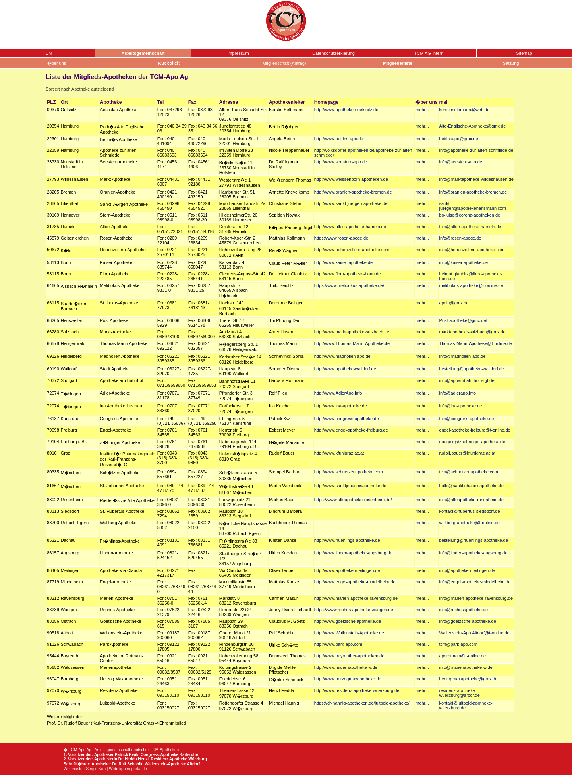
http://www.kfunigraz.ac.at (339, 453)
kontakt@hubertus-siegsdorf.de (469, 511)
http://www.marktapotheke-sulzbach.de (351, 331)
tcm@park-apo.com (458, 644)
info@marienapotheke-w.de (466, 667)
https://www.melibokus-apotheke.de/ (349, 285)
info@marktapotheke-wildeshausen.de (476, 179)
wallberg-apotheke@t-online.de (469, 522)
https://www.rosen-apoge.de (341, 238)
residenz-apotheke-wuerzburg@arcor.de (459, 693)
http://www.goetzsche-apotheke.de (347, 621)
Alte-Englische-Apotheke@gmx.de (472, 126)
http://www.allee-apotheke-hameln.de (350, 226)
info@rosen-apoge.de (460, 238)
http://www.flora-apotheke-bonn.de (347, 273)
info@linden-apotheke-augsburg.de (473, 552)
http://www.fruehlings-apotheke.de (347, 540)
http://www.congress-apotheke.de (346, 418)
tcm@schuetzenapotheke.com (468, 471)
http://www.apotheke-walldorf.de (345, 368)
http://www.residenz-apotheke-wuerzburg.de (357, 690)
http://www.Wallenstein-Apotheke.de (349, 632)
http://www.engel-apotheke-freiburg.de (351, 430)
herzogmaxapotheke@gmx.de (468, 678)
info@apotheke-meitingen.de (467, 570)
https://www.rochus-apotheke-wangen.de (353, 609)
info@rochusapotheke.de (463, 609)
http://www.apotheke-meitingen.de (347, 570)
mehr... (422, 109)
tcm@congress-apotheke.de (466, 418)
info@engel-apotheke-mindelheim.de (475, 581)
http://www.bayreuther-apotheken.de (349, 655)
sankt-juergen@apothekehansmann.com (472, 206)
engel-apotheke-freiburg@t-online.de (474, 430)
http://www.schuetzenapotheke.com (348, 471)
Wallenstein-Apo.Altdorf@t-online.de (474, 632)
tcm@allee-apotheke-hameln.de (470, 226)
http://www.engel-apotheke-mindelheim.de (355, 581)
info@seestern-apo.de (460, 161)
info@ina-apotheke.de (460, 405)
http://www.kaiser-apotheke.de (343, 262)
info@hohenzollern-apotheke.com (472, 249)
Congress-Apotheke (159, 754)
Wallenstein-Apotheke (165, 764)
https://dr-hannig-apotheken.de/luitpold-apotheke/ (362, 703)
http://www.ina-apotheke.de (340, 405)
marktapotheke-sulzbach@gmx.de (472, 331)
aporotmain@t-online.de (462, 655)
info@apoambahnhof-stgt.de (467, 380)
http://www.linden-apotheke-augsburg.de (353, 552)
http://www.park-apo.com (338, 644)
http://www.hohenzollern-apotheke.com (352, 249)
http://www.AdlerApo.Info (338, 393)
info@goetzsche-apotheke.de (467, 621)
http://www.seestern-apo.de (340, 161)
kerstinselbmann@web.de (464, 109)
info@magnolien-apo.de (462, 356)
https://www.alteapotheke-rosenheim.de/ (353, 499)
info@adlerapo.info (457, 393)
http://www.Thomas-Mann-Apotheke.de (352, 343)
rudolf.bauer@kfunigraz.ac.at (467, 453)
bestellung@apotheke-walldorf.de (471, 368)
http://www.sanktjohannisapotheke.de (350, 485)
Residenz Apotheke (169, 759)
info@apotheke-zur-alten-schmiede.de (476, 150)
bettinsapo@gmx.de (458, 138)
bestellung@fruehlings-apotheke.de (473, 540)
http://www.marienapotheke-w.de (345, 667)
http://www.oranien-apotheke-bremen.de (353, 192)
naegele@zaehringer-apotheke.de (472, 441)
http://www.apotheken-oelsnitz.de (346, 109)
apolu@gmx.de (454, 302)
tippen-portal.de (133, 769)
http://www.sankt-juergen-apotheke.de (351, 203)
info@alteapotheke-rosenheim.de (471, 499)
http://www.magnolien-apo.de (342, 356)
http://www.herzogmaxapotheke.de (347, 678)
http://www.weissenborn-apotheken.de (351, 179)
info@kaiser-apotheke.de (463, 262)
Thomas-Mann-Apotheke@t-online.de (475, 343)
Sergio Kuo (96, 769)
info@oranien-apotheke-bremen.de (473, 192)
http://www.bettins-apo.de (338, 138)
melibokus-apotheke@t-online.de (471, 285)
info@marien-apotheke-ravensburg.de (476, 598)
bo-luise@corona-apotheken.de (469, 215)
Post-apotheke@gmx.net (463, 320)
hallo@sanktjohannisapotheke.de (471, 485)
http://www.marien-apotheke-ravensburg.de (356, 598)
